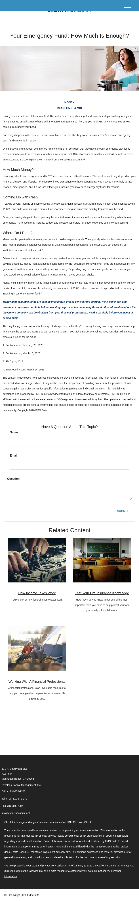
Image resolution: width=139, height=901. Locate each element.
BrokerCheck (84, 822)
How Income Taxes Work (37, 593)
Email (14, 455)
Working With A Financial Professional (37, 681)
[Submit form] (122, 511)
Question (13, 478)
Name (14, 432)
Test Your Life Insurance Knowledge (102, 593)
